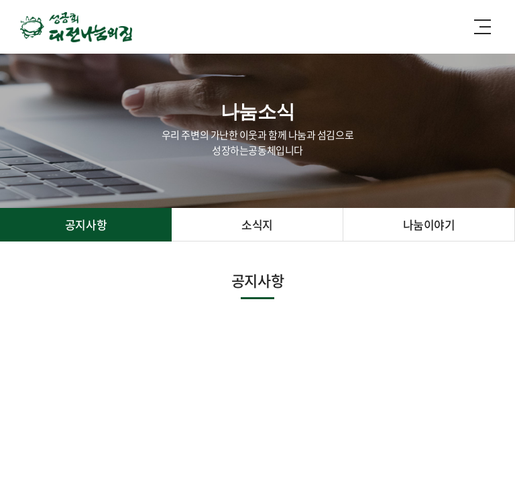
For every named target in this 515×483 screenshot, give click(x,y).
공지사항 (86, 224)
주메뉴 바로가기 (0, 0)
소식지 (257, 224)
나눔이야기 (429, 224)
